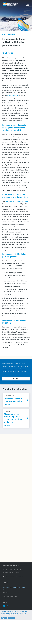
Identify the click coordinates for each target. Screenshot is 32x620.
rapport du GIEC (12, 95)
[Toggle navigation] (27, 4)
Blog (4, 34)
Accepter (11, 618)
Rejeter (4, 618)
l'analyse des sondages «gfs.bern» (17, 201)
